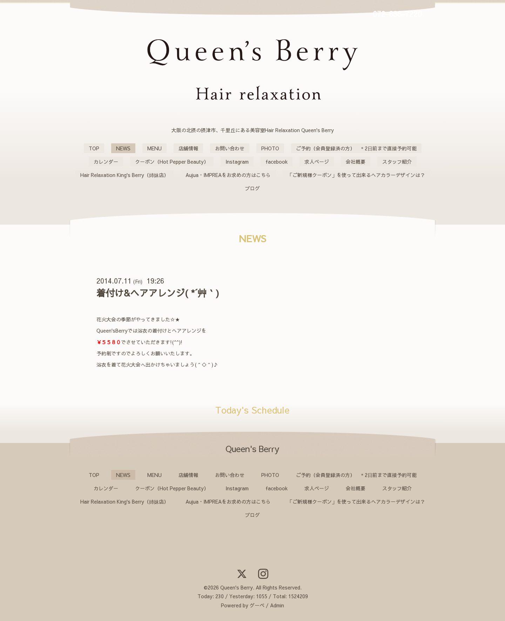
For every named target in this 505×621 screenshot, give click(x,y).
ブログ (252, 188)
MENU (154, 148)
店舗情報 (188, 148)
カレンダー (106, 161)
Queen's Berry (236, 587)
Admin (277, 605)
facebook (276, 161)
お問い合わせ (229, 148)
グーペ (257, 605)
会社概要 (355, 161)
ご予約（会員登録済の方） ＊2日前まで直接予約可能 (356, 148)
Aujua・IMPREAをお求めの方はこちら (228, 174)
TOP (94, 148)
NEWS (123, 148)
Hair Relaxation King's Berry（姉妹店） (124, 174)
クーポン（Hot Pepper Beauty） (172, 161)
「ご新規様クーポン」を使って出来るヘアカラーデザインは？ (356, 174)
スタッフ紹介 (397, 161)
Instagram (237, 161)
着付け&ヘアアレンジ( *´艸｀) (157, 292)
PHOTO (270, 148)
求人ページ (316, 161)
